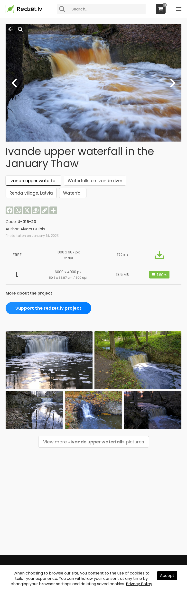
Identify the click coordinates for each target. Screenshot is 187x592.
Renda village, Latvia (31, 193)
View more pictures (93, 442)
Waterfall (73, 193)
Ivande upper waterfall (33, 181)
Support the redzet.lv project (48, 308)
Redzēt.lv (29, 9)
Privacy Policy (139, 584)
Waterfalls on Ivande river (95, 181)
